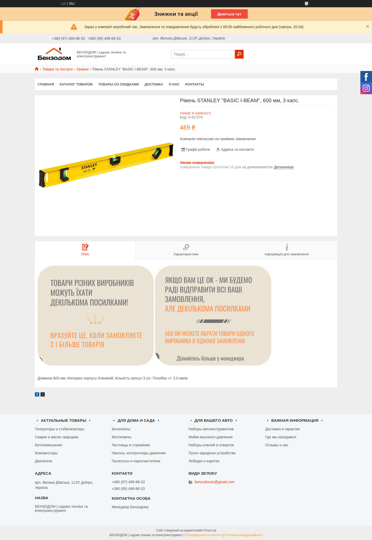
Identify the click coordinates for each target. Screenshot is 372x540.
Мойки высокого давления (211, 437)
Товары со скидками (118, 84)
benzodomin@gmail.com (215, 482)
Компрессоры (46, 453)
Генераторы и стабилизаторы (59, 429)
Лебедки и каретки (204, 461)
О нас (174, 84)
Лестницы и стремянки (131, 445)
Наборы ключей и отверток (211, 445)
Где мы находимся (280, 437)
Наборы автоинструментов (211, 429)
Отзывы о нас (276, 445)
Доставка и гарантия (282, 429)
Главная (46, 84)
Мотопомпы (121, 437)
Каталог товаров (76, 84)
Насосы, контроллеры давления (139, 453)
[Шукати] (239, 54)
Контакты (194, 84)
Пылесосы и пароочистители (136, 461)
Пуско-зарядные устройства (212, 453)
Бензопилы (121, 429)
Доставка (154, 84)
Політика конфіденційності (243, 535)
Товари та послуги (57, 69)
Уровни (82, 69)
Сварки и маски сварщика (56, 437)
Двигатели (43, 461)
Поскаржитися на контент (203, 535)
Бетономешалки (48, 445)
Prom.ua (210, 530)
